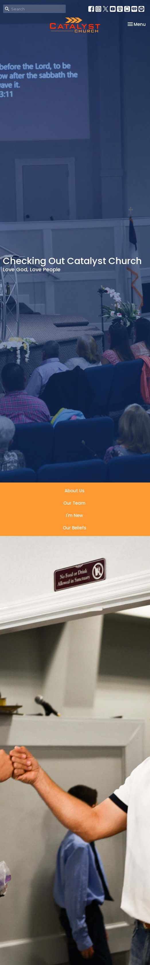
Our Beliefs (74, 528)
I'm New (74, 515)
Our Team (74, 503)
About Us (75, 491)
